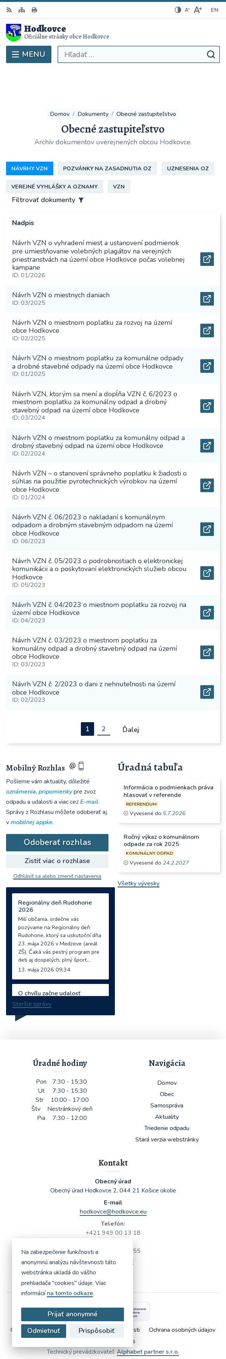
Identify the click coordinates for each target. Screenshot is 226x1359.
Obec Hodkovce (135, 1328)
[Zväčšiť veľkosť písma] (197, 10)
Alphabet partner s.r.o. (148, 1318)
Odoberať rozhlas (57, 808)
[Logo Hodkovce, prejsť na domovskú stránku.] (113, 32)
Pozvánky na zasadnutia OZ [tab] (107, 134)
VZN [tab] (119, 152)
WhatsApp (118, 1227)
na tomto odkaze (38, 1293)
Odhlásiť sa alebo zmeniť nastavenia (57, 842)
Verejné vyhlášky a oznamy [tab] (54, 152)
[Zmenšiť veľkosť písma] (187, 10)
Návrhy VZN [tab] (29, 134)
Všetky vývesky (138, 849)
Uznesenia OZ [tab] (188, 134)
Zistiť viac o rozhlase (57, 826)
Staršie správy (31, 970)
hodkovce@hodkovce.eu (113, 1178)
